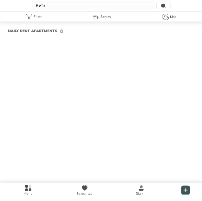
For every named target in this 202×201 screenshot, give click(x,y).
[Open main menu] (28, 190)
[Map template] (169, 16)
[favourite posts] (84, 190)
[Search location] (163, 5)
